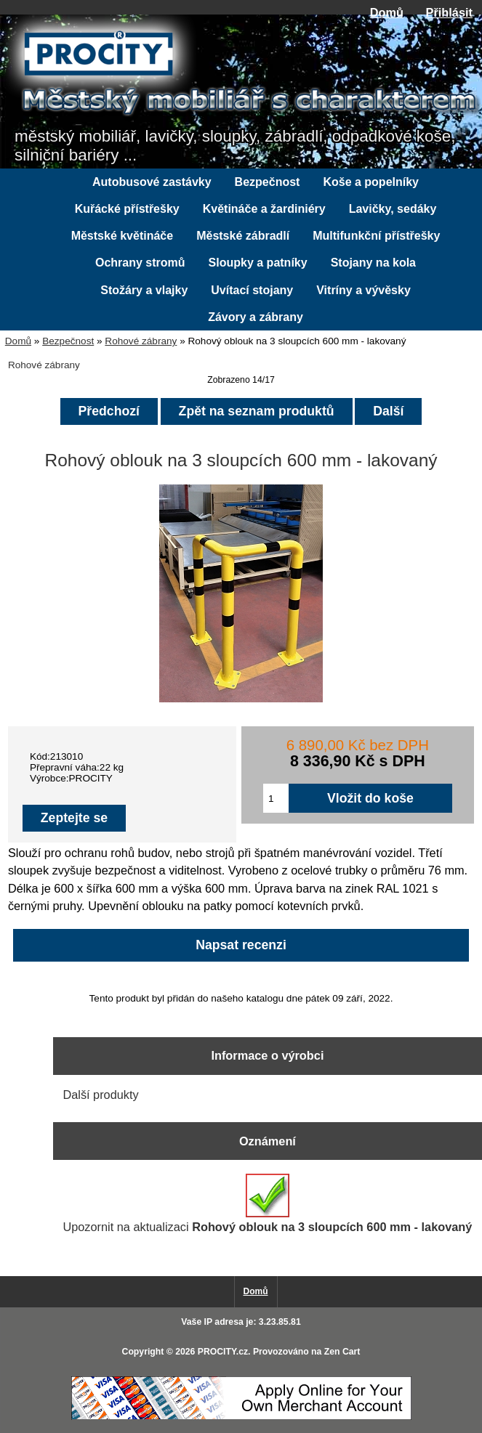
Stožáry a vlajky (144, 290)
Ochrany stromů (140, 262)
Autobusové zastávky (152, 182)
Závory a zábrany (255, 317)
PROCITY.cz (223, 1352)
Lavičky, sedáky (393, 209)
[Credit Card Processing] (241, 1416)
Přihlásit (449, 12)
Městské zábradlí (242, 236)
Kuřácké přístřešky (127, 209)
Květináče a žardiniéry (264, 209)
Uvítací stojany (252, 290)
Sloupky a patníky (258, 262)
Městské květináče (122, 236)
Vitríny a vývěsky (363, 290)
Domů (386, 12)
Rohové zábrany (141, 341)
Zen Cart (342, 1352)
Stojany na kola (373, 262)
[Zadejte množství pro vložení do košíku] (276, 798)
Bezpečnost (68, 341)
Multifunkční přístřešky (376, 236)
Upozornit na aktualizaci (267, 1203)
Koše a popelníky (371, 182)
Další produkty (100, 1094)
